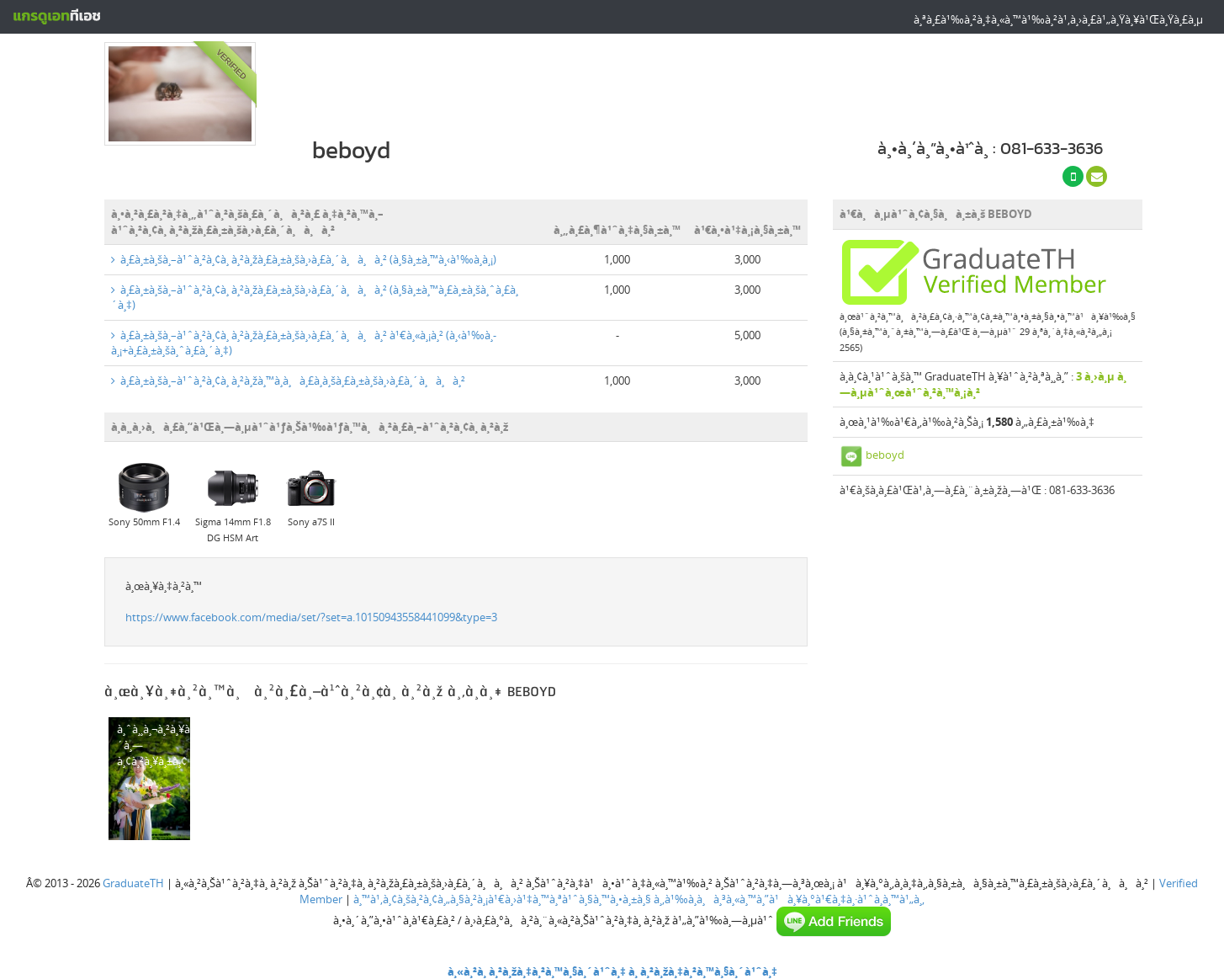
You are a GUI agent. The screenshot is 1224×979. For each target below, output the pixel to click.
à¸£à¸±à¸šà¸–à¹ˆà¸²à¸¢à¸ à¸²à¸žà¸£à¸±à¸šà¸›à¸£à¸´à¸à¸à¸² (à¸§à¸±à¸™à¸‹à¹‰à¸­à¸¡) (303, 259)
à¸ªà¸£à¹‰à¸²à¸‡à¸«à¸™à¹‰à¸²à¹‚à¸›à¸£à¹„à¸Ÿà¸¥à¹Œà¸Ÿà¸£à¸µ (1058, 19)
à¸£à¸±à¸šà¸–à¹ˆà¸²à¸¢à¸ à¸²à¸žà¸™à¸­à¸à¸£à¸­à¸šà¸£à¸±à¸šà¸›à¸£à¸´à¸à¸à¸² (288, 380)
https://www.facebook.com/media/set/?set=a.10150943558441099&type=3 (311, 617)
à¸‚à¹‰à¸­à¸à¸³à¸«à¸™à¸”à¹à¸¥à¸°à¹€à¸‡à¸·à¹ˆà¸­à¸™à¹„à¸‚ (789, 899)
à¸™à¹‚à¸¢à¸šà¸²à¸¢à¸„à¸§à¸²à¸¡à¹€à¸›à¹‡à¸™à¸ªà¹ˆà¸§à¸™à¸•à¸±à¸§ (502, 899)
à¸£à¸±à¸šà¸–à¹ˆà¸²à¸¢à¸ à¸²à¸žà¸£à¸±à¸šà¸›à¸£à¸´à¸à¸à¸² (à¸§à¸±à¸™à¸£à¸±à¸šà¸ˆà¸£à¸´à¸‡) (314, 297)
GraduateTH (133, 883)
